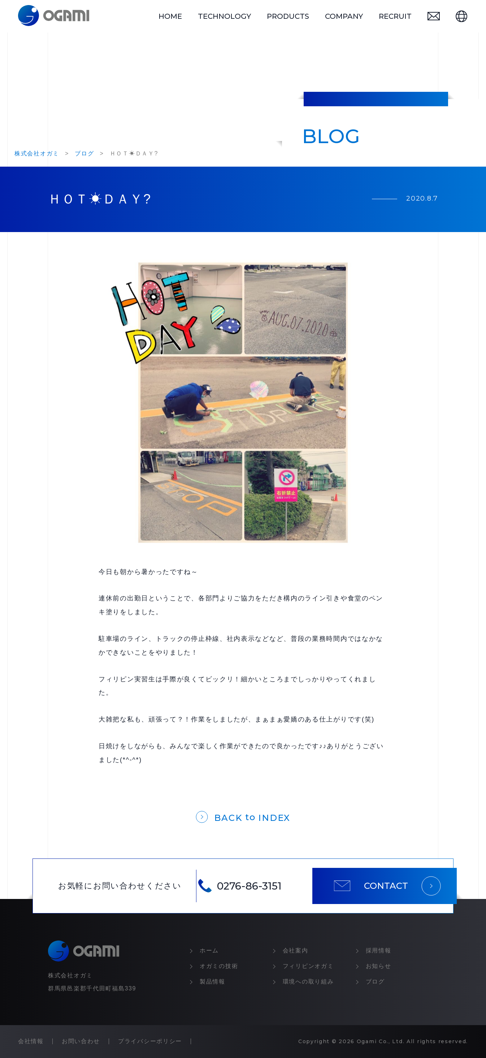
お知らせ (378, 966)
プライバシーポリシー (150, 1041)
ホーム (209, 950)
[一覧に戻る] (243, 816)
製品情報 (212, 981)
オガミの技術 (219, 966)
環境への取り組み (308, 981)
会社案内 (295, 950)
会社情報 (31, 1041)
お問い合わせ (81, 1041)
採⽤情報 (378, 950)
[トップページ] (53, 16)
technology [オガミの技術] (224, 16)
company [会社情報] (344, 16)
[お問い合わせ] (434, 16)
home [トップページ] (170, 16)
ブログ (375, 981)
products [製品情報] (288, 16)
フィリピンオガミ (308, 966)
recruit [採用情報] (395, 16)
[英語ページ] (461, 16)
